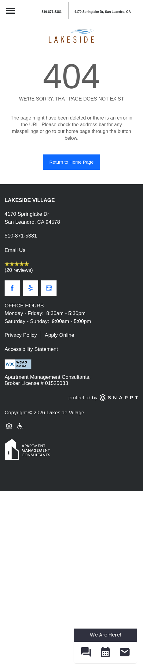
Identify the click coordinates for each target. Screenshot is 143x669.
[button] (102, 10)
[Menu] (10, 10)
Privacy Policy (21, 335)
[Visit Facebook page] (12, 288)
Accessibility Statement (31, 349)
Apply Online (59, 335)
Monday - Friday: (24, 313)
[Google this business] (49, 288)
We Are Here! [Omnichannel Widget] (105, 634)
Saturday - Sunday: (27, 321)
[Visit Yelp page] (30, 288)
